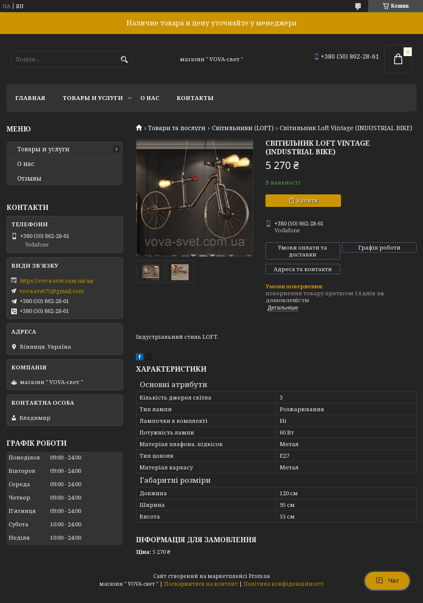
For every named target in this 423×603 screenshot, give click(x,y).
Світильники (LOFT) (243, 128)
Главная (30, 98)
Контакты (195, 98)
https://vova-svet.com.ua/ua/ (57, 280)
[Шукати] (124, 59)
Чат (387, 580)
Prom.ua (259, 576)
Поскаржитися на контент (201, 583)
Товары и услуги (93, 98)
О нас (149, 98)
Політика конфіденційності (283, 583)
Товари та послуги (176, 128)
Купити (307, 200)
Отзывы (29, 178)
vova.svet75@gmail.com (51, 290)
